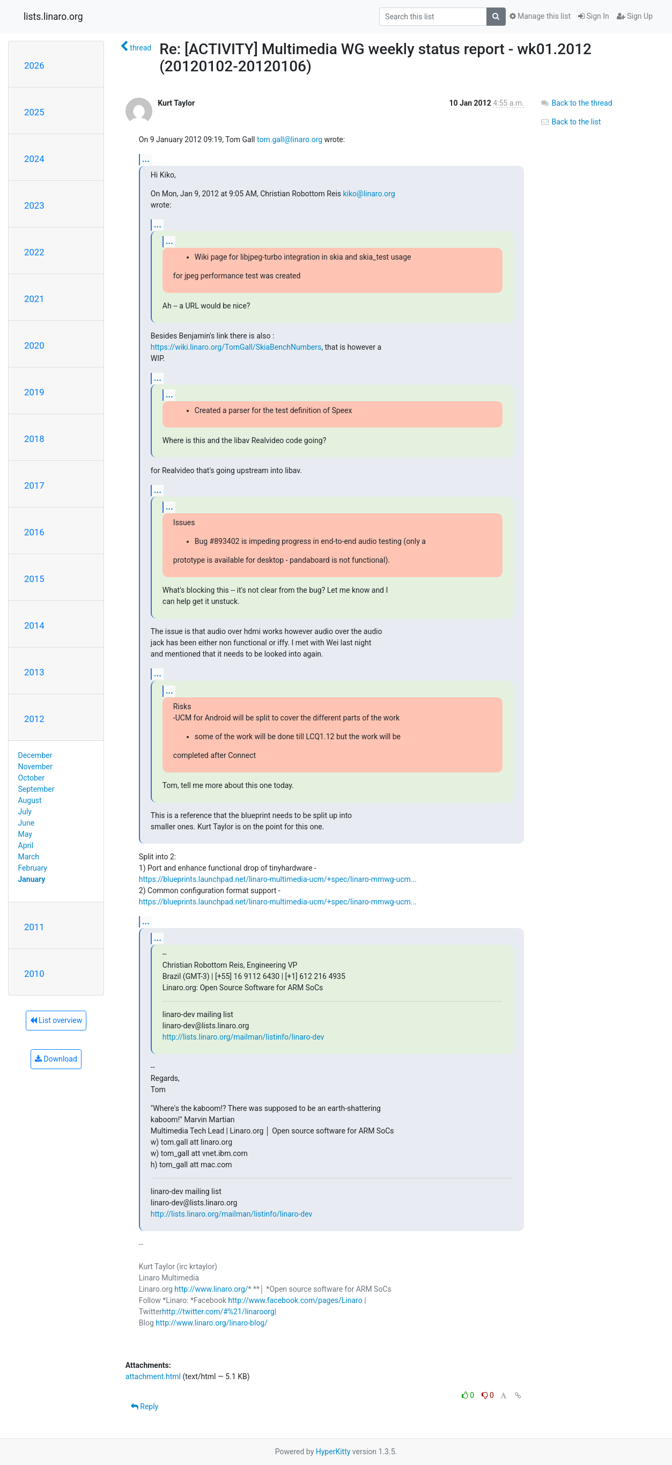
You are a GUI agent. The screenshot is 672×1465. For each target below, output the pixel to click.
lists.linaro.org (53, 16)
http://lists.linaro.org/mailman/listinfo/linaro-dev (243, 1037)
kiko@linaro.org (369, 193)
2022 (34, 252)
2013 (34, 672)
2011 (34, 927)
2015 (34, 578)
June (26, 823)
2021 (34, 298)
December (35, 755)
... (146, 159)
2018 (34, 438)
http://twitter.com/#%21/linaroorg (218, 1311)
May (25, 834)
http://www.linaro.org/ (211, 1289)
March (29, 856)
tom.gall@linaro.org (289, 139)
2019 (34, 392)
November (35, 766)
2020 (34, 345)
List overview (56, 1020)
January (32, 879)
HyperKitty (333, 1451)
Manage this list (540, 16)
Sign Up (635, 16)
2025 (34, 112)
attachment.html (153, 1376)
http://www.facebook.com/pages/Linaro (295, 1300)
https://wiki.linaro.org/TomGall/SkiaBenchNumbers (236, 347)
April (26, 845)
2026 (34, 65)
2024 (34, 158)
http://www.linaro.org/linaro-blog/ (212, 1323)
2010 (34, 973)
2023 (34, 205)
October (31, 778)
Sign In (593, 16)
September (36, 789)
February (32, 868)
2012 (34, 718)
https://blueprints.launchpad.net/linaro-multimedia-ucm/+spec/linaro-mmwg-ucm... (278, 879)
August (30, 800)
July (25, 811)
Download (56, 1059)
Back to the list (570, 121)
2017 (34, 485)
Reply (144, 1406)
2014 (34, 625)
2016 (34, 532)
